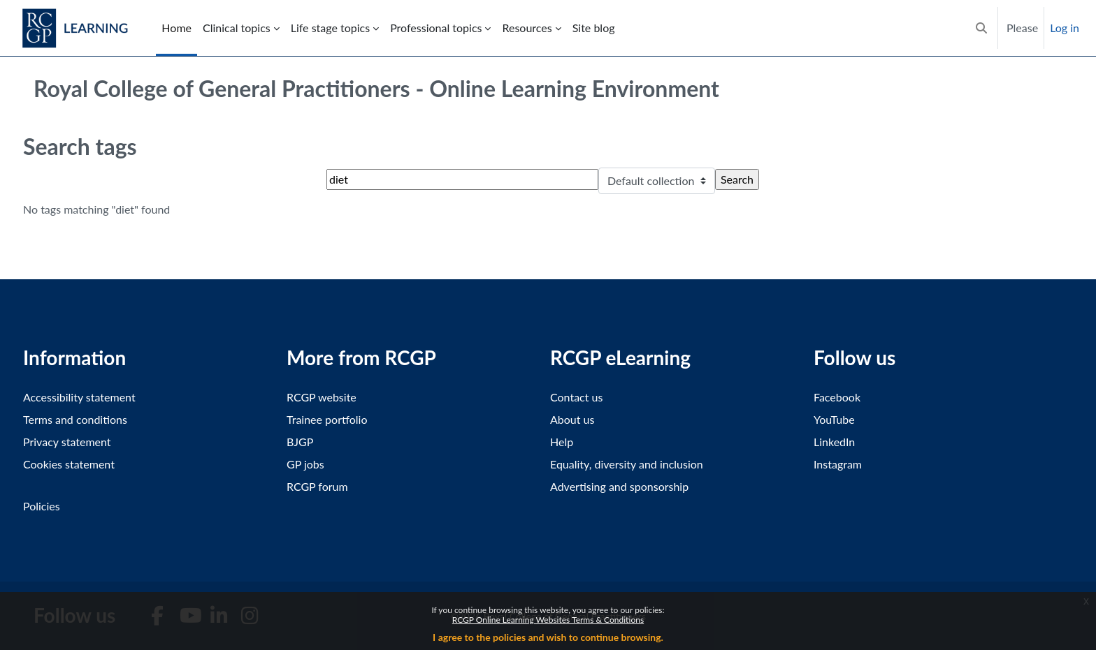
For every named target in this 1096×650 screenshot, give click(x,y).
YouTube (834, 419)
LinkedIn (834, 441)
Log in (1064, 27)
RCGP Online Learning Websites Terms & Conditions (548, 619)
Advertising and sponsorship (619, 486)
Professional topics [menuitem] (436, 27)
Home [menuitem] (176, 27)
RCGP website (321, 397)
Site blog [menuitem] (593, 27)
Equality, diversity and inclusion (626, 464)
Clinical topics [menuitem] (237, 27)
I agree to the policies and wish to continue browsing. (548, 637)
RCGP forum (317, 486)
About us (572, 419)
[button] (981, 28)
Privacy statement (67, 441)
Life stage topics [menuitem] (330, 27)
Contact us (576, 397)
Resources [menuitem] (526, 27)
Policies (41, 505)
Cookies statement (69, 464)
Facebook (837, 397)
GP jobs (305, 464)
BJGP (300, 441)
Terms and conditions (75, 419)
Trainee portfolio (327, 419)
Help (561, 441)
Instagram (838, 464)
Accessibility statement (79, 397)
